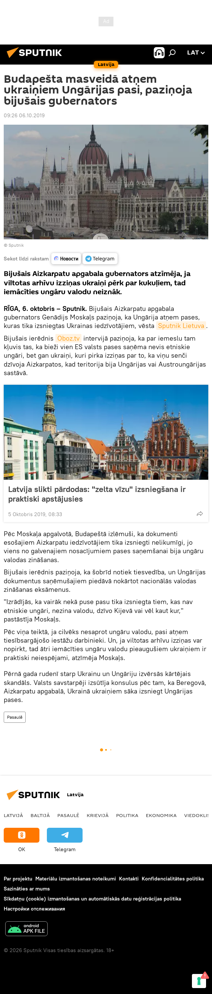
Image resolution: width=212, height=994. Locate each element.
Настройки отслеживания (34, 908)
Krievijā (98, 815)
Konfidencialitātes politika (173, 878)
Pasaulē (14, 717)
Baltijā (40, 815)
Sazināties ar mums (27, 888)
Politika (127, 815)
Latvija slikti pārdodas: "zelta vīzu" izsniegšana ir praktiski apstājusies (97, 493)
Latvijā (13, 815)
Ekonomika (161, 815)
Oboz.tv (68, 338)
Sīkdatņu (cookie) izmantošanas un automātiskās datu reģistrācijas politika (92, 898)
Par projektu (18, 878)
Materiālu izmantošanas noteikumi (75, 878)
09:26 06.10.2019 (24, 115)
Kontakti (129, 878)
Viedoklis (197, 815)
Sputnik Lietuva (181, 325)
